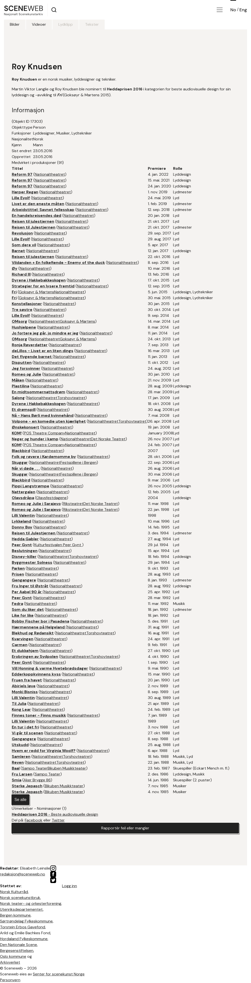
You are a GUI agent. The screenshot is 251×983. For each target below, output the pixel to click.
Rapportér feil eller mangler (125, 828)
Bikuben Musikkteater (67, 768)
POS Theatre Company (44, 433)
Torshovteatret (71, 397)
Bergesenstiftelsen (16, 950)
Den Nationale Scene (18, 944)
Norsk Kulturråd (14, 891)
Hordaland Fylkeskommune (24, 938)
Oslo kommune (13, 956)
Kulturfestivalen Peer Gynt (58, 544)
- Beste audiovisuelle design (55, 814)
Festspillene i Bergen (78, 462)
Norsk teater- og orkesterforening (30, 903)
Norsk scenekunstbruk (20, 897)
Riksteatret (73, 503)
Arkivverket (10, 962)
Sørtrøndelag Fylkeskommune (26, 921)
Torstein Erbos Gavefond (22, 927)
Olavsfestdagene (51, 497)
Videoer (39, 24)
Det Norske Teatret (108, 439)
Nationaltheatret (50, 174)
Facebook (33, 820)
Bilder (15, 24)
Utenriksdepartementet (21, 909)
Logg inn (69, 885)
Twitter (58, 820)
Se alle (20, 800)
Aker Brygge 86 (37, 780)
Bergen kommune (15, 915)
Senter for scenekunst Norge (59, 974)
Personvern (10, 980)
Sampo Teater (35, 768)
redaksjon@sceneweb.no (22, 874)
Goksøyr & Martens (36, 292)
